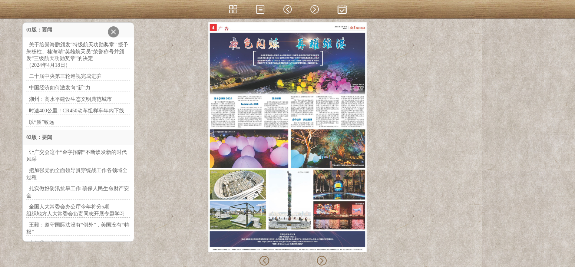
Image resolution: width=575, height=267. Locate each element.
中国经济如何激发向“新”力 (59, 87)
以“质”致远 (41, 122)
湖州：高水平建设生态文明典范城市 (70, 99)
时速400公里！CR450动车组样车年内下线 (76, 110)
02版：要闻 (39, 137)
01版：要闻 (39, 30)
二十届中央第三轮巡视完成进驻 (65, 76)
